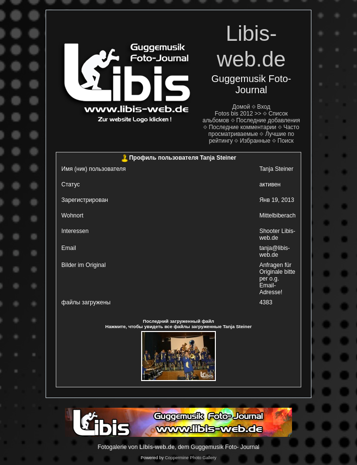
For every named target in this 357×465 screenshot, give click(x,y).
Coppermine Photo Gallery (190, 457)
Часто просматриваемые (254, 130)
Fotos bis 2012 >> (238, 113)
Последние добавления (268, 120)
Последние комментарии (242, 127)
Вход (263, 106)
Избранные (255, 140)
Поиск (285, 140)
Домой (241, 106)
